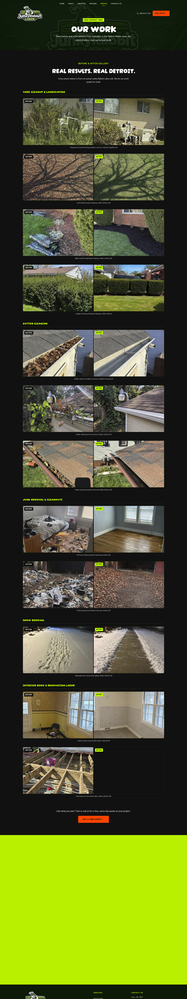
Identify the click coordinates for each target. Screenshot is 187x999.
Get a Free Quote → (93, 819)
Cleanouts (97, 925)
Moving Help (98, 912)
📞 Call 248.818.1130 (110, 878)
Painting (97, 938)
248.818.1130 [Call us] (143, 13)
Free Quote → (161, 13)
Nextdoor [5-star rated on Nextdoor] (103, 887)
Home (62, 4)
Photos (104, 4)
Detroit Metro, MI (138, 924)
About (71, 4)
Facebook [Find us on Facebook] (71, 931)
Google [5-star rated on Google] (82, 887)
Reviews (93, 4)
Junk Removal (99, 918)
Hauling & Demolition (101, 951)
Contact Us (116, 4)
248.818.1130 (137, 914)
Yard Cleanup (99, 944)
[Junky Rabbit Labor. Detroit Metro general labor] (31, 13)
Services (82, 4)
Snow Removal (99, 931)
